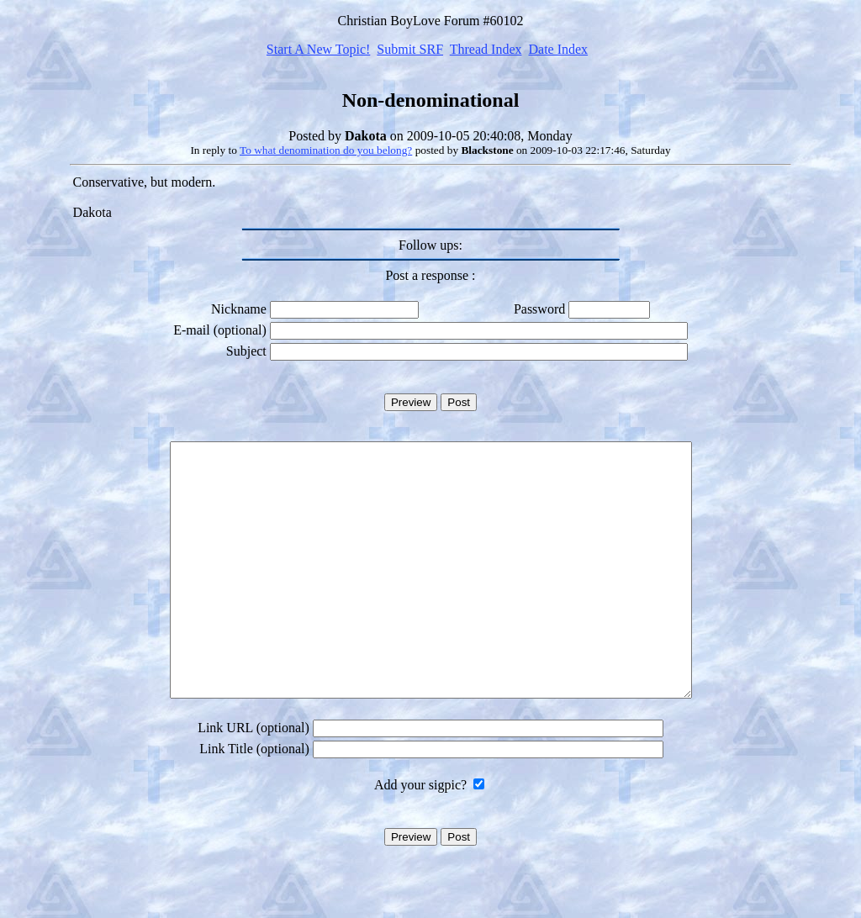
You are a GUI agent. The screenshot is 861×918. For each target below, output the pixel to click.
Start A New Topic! (318, 49)
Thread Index (486, 49)
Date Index (558, 49)
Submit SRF (410, 49)
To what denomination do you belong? (326, 150)
